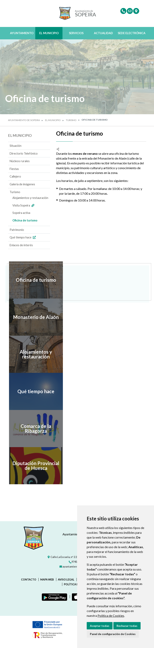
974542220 (76, 561)
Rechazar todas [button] (127, 625)
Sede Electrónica (131, 33)
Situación (15, 145)
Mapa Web (47, 579)
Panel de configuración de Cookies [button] (113, 634)
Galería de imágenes (22, 184)
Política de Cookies (111, 615)
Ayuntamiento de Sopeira (24, 120)
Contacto (28, 579)
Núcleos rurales (20, 161)
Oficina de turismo (24, 220)
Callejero (15, 176)
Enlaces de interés (21, 245)
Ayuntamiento (21, 33)
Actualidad (103, 33)
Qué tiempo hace (23, 237)
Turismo (71, 120)
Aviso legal (66, 579)
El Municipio (49, 33)
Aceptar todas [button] (99, 625)
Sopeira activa (21, 212)
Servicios (76, 33)
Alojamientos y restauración (30, 197)
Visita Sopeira (23, 205)
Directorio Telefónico (24, 153)
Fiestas (14, 169)
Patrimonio (17, 229)
